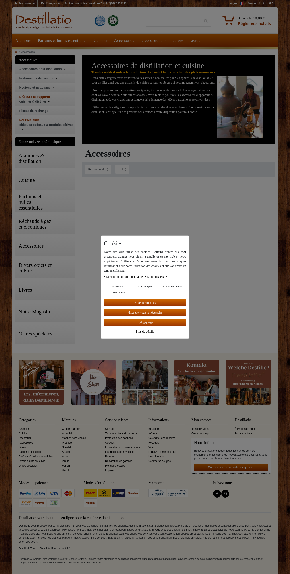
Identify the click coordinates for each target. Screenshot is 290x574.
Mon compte (201, 420)
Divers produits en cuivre (161, 40)
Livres (194, 40)
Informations (158, 420)
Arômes (152, 433)
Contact (109, 428)
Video (151, 447)
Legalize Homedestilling (162, 451)
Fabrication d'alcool (30, 451)
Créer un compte (201, 433)
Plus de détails (145, 331)
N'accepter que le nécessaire (145, 312)
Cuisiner (100, 40)
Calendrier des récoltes (161, 438)
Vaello (65, 461)
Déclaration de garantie (118, 461)
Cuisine (23, 433)
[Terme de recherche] (173, 21)
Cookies (110, 442)
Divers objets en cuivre (32, 461)
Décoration (25, 438)
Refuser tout (145, 322)
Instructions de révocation (120, 451)
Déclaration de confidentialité (123, 276)
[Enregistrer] (50, 3)
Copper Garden (71, 428)
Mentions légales (115, 465)
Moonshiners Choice (74, 438)
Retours (109, 456)
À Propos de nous (245, 428)
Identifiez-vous (200, 428)
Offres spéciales (28, 465)
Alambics (23, 40)
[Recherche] (206, 21)
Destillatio (243, 420)
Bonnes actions (244, 433)
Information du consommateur (122, 447)
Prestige (67, 442)
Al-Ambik (67, 433)
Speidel (66, 447)
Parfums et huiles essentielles (62, 40)
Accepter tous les (145, 302)
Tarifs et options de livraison (121, 433)
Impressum (111, 470)
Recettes (153, 442)
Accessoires (124, 40)
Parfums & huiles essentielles (36, 456)
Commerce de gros (159, 461)
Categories (27, 420)
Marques (69, 420)
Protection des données (119, 438)
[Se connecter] (25, 3)
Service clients (116, 420)
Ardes (65, 456)
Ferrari (66, 465)
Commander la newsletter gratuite (231, 467)
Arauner (66, 451)
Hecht (65, 470)
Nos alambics (156, 456)
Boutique (153, 428)
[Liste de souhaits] (272, 3)
